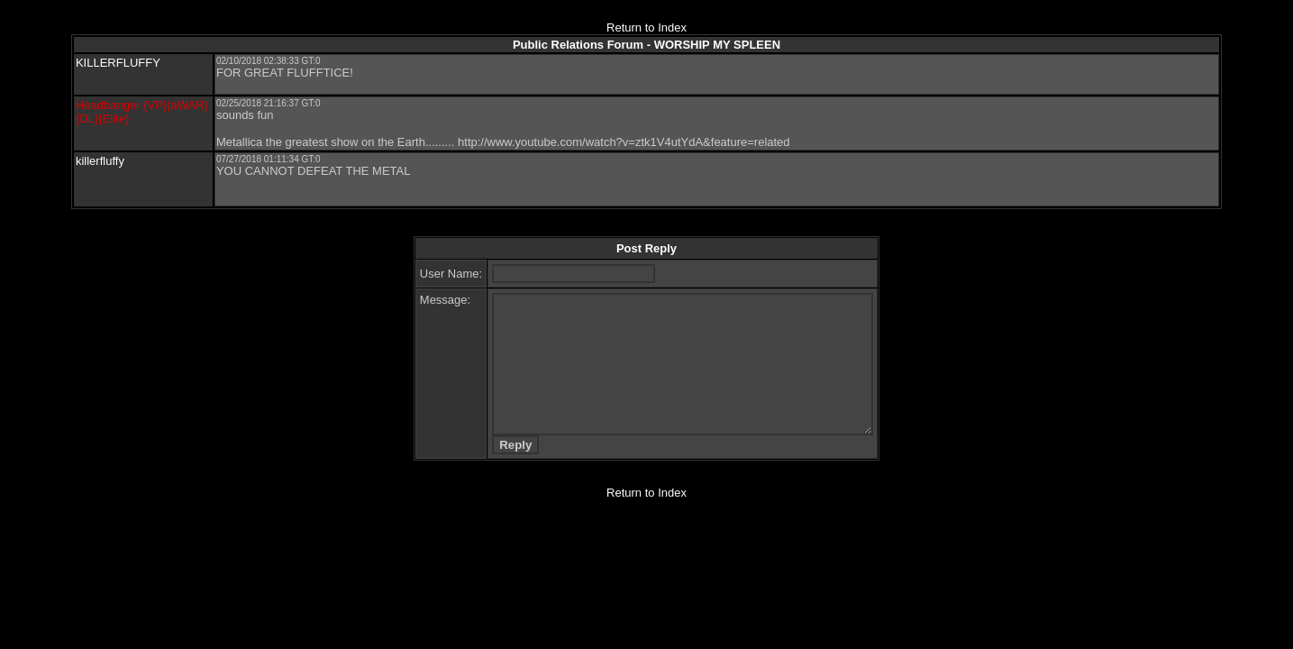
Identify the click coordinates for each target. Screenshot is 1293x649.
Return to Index (646, 27)
